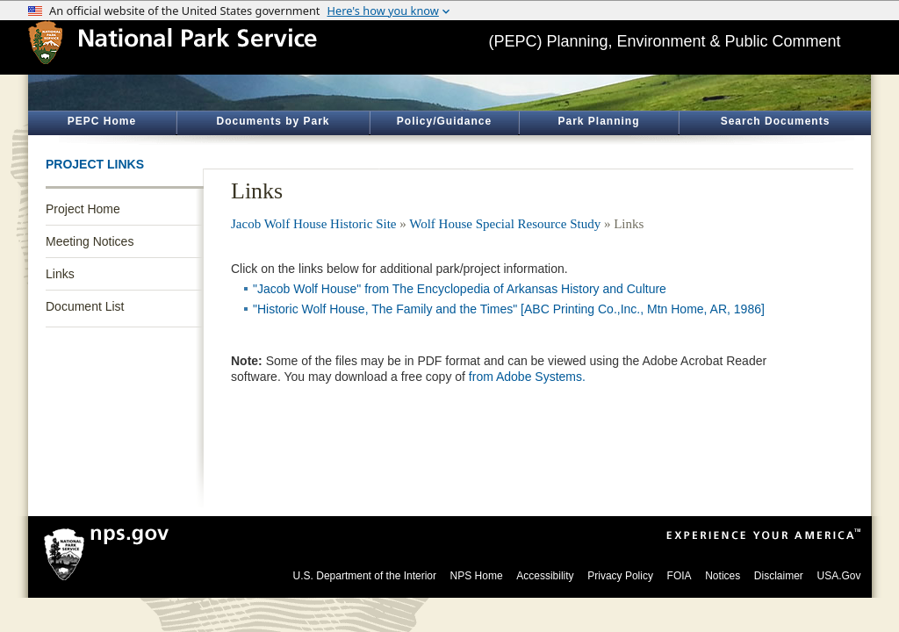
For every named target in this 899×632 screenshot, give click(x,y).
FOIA (679, 576)
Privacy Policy (620, 576)
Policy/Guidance (444, 121)
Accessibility (544, 576)
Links (60, 274)
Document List (85, 306)
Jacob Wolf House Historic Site (314, 224)
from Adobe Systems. (527, 377)
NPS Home (476, 576)
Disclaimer (778, 576)
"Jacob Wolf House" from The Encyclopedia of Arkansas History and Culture (459, 289)
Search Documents (776, 121)
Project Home (83, 209)
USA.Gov (838, 576)
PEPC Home (102, 121)
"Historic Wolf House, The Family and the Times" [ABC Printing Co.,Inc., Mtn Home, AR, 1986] (509, 309)
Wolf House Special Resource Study (505, 224)
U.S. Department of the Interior (364, 576)
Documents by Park (272, 121)
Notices (722, 576)
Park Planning (598, 121)
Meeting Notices (89, 241)
